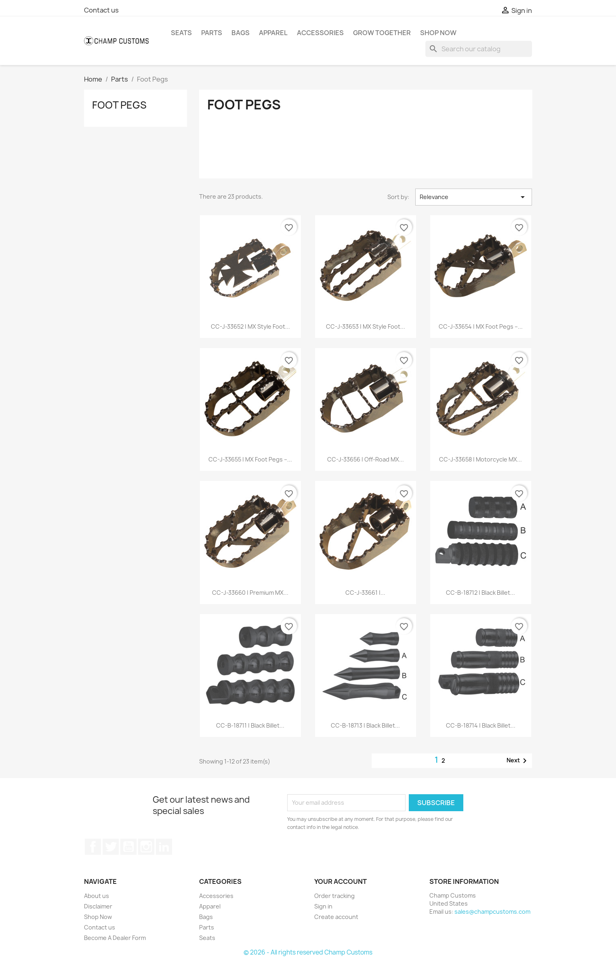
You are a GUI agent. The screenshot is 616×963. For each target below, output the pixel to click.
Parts (211, 32)
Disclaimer (98, 906)
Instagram (146, 847)
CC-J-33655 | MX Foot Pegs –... (250, 459)
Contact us (101, 10)
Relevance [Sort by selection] (474, 197)
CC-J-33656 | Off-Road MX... (365, 459)
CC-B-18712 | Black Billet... (480, 592)
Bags (240, 32)
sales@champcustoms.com (492, 911)
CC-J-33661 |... (365, 592)
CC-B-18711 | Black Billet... (250, 725)
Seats (181, 32)
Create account (336, 917)
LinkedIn (164, 847)
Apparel (273, 32)
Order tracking (334, 896)
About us (96, 896)
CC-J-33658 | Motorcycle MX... (480, 459)
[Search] (478, 49)
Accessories (320, 32)
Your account (340, 881)
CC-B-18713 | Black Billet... (365, 725)
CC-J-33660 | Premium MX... (250, 592)
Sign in (323, 906)
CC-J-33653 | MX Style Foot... (365, 326)
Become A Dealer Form (115, 938)
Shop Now (438, 32)
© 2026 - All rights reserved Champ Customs (308, 952)
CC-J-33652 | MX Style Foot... (250, 326)
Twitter (111, 847)
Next (518, 761)
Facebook (93, 847)
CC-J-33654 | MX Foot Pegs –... (481, 326)
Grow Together (382, 32)
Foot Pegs (119, 105)
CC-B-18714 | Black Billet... (480, 725)
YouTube (128, 847)
